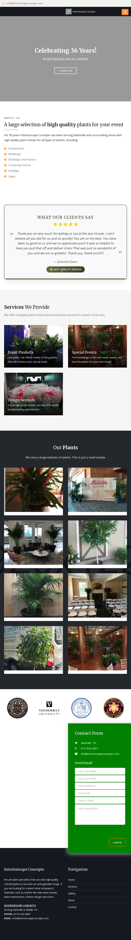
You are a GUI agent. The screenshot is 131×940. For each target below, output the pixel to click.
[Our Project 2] (97, 491)
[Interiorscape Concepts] (81, 11)
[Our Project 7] (97, 597)
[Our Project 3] (33, 544)
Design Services (21, 400)
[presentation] (101, 832)
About (71, 900)
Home (71, 879)
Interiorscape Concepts (24, 869)
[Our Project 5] (97, 544)
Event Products (20, 352)
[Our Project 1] (33, 491)
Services (72, 886)
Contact (72, 907)
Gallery (72, 893)
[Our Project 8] (33, 650)
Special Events (84, 352)
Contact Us (65, 70)
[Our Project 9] (97, 650)
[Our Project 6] (33, 597)
